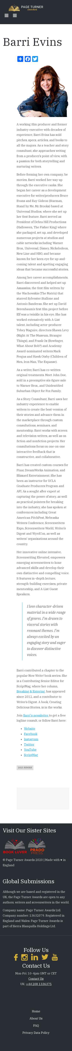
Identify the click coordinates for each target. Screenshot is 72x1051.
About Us (36, 1018)
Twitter (29, 744)
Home (36, 1011)
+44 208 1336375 (39, 984)
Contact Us (36, 979)
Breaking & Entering (31, 691)
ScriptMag (31, 755)
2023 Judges (25, 767)
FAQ (36, 1025)
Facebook (30, 734)
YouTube (30, 749)
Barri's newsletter (36, 715)
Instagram (31, 739)
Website (29, 728)
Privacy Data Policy (36, 1033)
